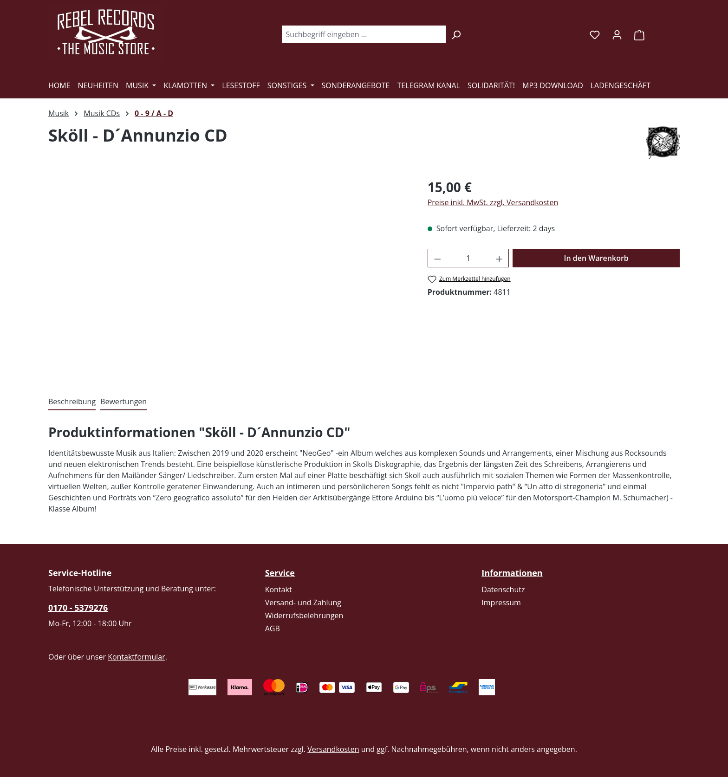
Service (280, 572)
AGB (272, 628)
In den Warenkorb (596, 258)
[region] (228, 277)
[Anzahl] (468, 258)
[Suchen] (456, 34)
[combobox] (363, 34)
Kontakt (278, 589)
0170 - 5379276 (78, 607)
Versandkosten (333, 749)
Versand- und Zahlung (303, 602)
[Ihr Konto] (617, 34)
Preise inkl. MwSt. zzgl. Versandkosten (493, 202)
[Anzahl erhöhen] (499, 258)
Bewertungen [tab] (123, 401)
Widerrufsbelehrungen (304, 615)
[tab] (72, 402)
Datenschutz (503, 589)
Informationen (511, 572)
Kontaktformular (136, 657)
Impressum (500, 602)
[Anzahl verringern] (437, 258)
